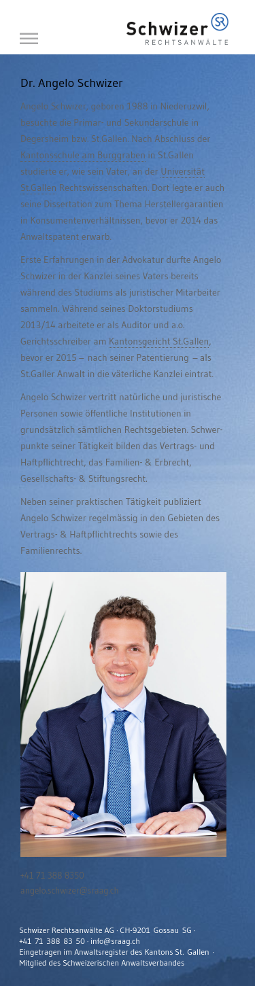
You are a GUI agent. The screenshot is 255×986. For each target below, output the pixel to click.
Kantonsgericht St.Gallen (159, 341)
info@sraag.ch (115, 941)
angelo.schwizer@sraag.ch (69, 890)
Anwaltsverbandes (152, 962)
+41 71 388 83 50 (52, 941)
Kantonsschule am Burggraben (83, 155)
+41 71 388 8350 (52, 875)
